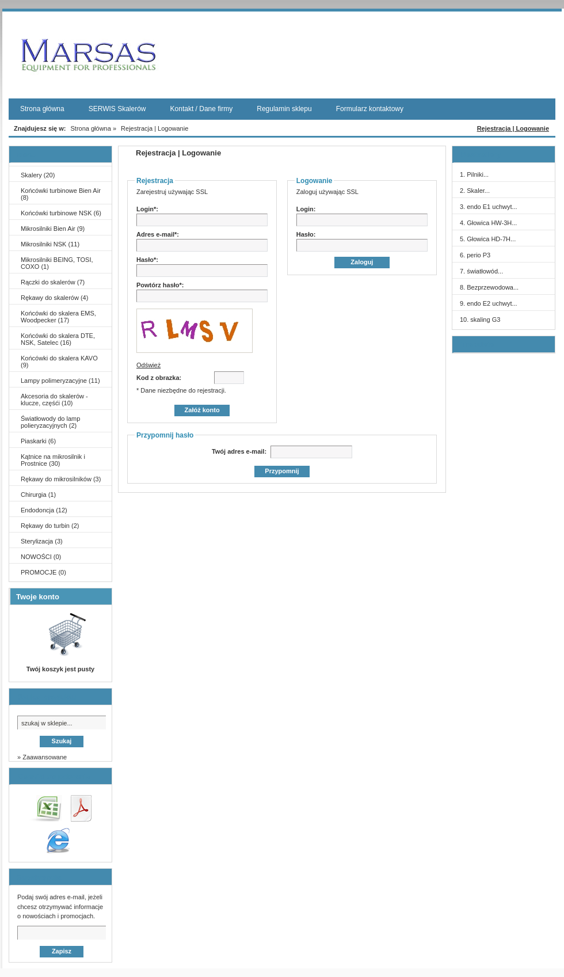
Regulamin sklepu (284, 109)
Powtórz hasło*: (160, 285)
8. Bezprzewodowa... (489, 287)
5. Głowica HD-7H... (488, 238)
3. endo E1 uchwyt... (488, 206)
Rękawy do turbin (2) (50, 525)
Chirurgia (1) (38, 494)
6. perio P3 (475, 255)
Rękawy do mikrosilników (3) (61, 479)
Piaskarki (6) (38, 441)
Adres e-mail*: (157, 234)
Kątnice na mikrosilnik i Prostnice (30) (53, 460)
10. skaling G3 (480, 319)
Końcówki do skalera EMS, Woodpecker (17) (58, 317)
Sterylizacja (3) (42, 541)
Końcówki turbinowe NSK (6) (61, 213)
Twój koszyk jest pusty (60, 669)
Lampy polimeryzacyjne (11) (60, 380)
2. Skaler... (475, 190)
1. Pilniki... (474, 174)
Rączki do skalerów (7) (53, 282)
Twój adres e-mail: (240, 451)
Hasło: (306, 234)
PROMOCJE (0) (43, 572)
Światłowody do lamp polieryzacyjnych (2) (50, 422)
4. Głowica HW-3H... (488, 222)
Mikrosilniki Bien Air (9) (53, 228)
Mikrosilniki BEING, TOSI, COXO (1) (57, 263)
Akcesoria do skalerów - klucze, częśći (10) (54, 399)
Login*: (147, 209)
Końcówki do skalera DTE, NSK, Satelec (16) (58, 339)
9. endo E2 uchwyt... (488, 303)
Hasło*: (147, 259)
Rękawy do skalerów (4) (54, 297)
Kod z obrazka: (158, 377)
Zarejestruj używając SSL (172, 191)
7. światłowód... (481, 271)
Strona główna (42, 109)
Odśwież (148, 365)
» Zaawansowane (42, 757)
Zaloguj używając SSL (327, 191)
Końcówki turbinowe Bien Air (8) (61, 194)
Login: (306, 209)
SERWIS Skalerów (117, 109)
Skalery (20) (38, 175)
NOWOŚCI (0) (41, 556)
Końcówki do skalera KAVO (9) (59, 361)
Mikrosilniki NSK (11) (50, 244)
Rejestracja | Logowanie (513, 128)
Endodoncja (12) (44, 510)
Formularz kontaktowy (369, 109)
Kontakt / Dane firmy (201, 109)
